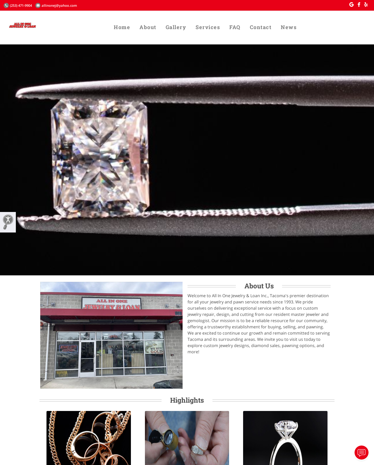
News (289, 27)
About (147, 27)
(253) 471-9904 (18, 5)
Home (122, 27)
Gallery (176, 27)
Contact (261, 27)
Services (208, 27)
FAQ (235, 27)
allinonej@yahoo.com (56, 5)
